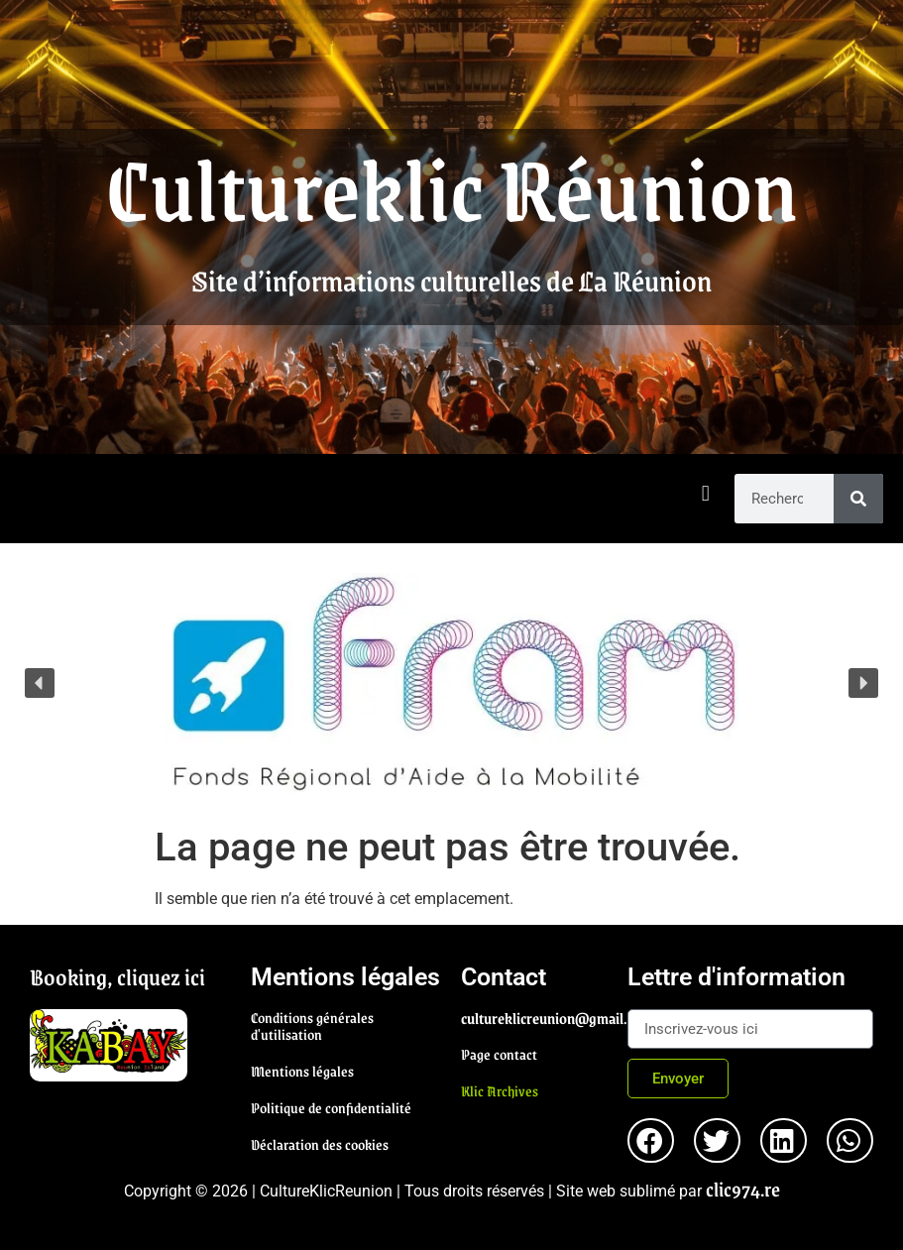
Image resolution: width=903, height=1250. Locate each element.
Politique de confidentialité (331, 1107)
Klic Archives (499, 1090)
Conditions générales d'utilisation (312, 1025)
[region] (451, 683)
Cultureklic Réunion (452, 186)
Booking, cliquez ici (117, 976)
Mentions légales (302, 1070)
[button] (705, 494)
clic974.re (743, 1188)
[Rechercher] (858, 498)
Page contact (499, 1054)
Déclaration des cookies (320, 1144)
